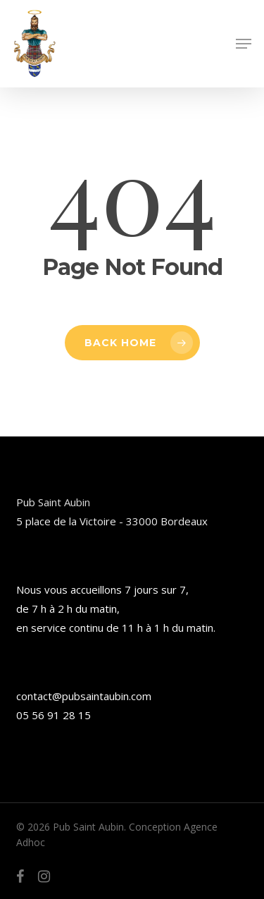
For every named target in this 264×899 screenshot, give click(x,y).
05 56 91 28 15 (53, 715)
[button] (243, 44)
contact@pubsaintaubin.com (83, 696)
